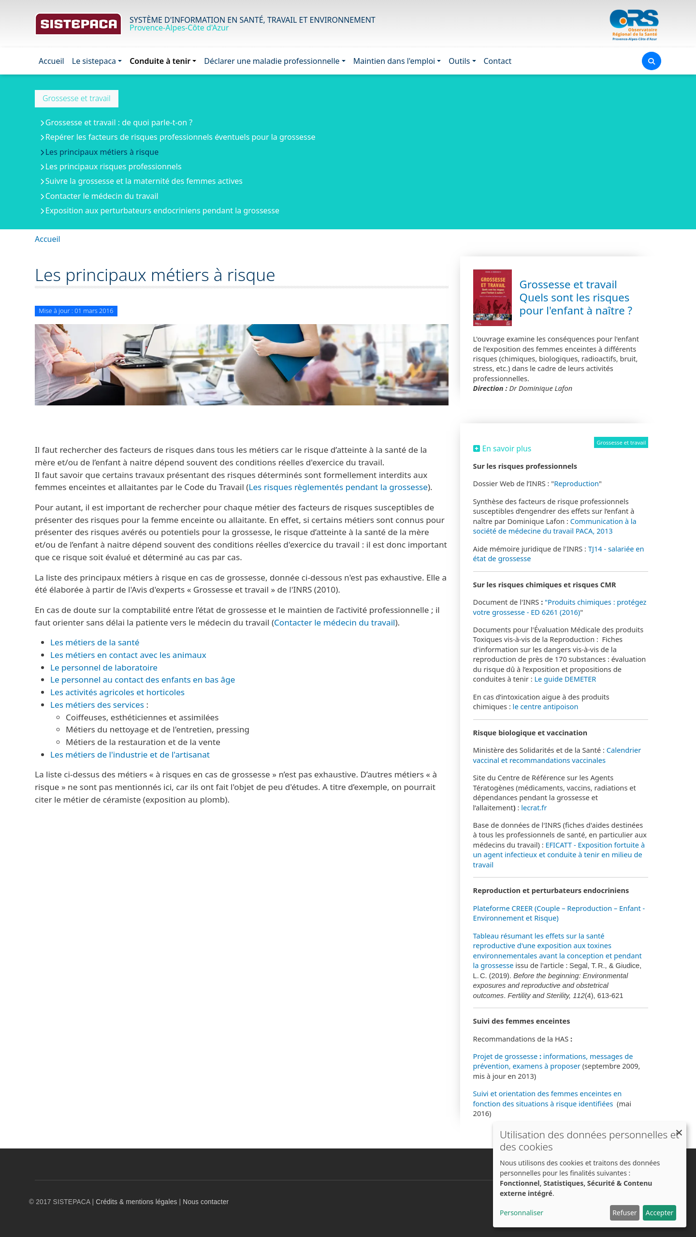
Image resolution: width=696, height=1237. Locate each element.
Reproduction (576, 483)
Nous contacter (206, 1202)
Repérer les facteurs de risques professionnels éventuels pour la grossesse (180, 137)
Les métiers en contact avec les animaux (128, 654)
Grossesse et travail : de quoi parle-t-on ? (119, 122)
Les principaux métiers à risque (102, 152)
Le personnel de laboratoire (104, 667)
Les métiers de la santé (94, 642)
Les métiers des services (97, 704)
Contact (498, 61)
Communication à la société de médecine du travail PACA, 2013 (555, 526)
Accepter (660, 1212)
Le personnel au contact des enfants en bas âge (142, 679)
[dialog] (589, 1174)
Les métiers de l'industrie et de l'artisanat (130, 754)
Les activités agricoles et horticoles (117, 692)
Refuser (624, 1212)
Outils (459, 61)
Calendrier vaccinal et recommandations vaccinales (557, 754)
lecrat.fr (534, 807)
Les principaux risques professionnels (113, 166)
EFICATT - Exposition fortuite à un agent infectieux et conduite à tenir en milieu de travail (559, 854)
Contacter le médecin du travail (102, 196)
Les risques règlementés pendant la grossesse (338, 486)
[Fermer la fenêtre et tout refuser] (679, 1128)
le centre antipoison (546, 706)
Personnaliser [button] (521, 1212)
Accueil (51, 61)
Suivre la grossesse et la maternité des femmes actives (144, 181)
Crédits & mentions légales (136, 1202)
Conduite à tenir (160, 61)
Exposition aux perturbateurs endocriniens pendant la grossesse (162, 210)
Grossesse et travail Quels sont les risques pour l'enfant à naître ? (576, 297)
